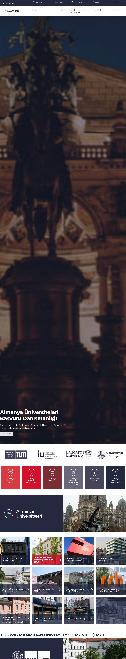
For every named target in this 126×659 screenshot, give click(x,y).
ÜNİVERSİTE (33, 10)
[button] (1, 453)
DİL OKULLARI (66, 10)
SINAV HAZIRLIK (83, 10)
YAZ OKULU (116, 10)
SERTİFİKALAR (74, 12)
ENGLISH (76, 5)
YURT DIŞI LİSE (99, 10)
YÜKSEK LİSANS (49, 10)
